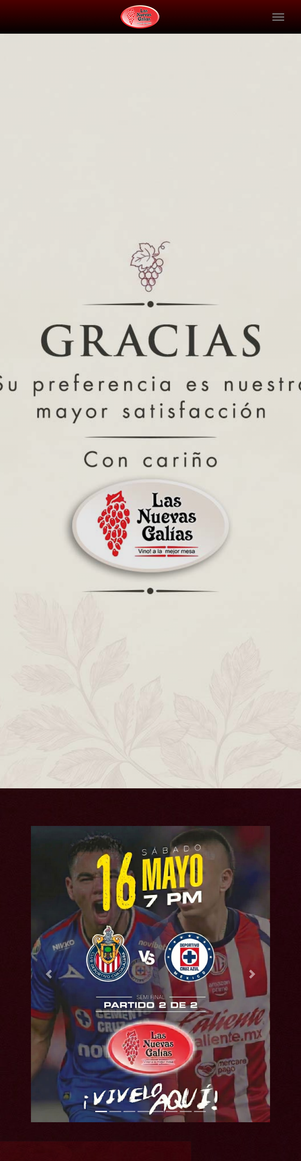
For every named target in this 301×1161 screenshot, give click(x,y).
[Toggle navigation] (278, 17)
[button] (49, 974)
